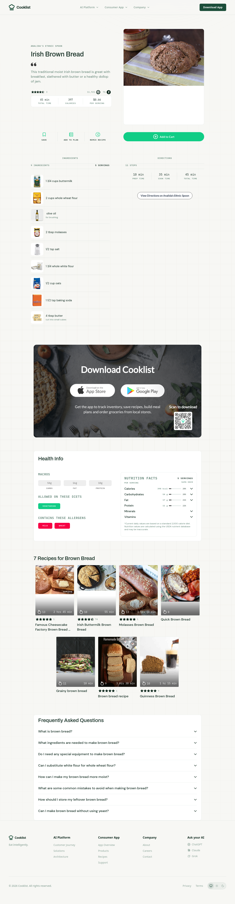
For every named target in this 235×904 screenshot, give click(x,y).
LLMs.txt (173, 886)
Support (103, 862)
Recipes (102, 856)
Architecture (60, 856)
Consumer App (116, 7)
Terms (199, 886)
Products (103, 851)
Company (142, 7)
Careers (147, 851)
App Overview (106, 845)
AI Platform (89, 7)
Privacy (187, 886)
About (146, 845)
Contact (147, 856)
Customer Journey (64, 845)
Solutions (59, 851)
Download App (213, 7)
